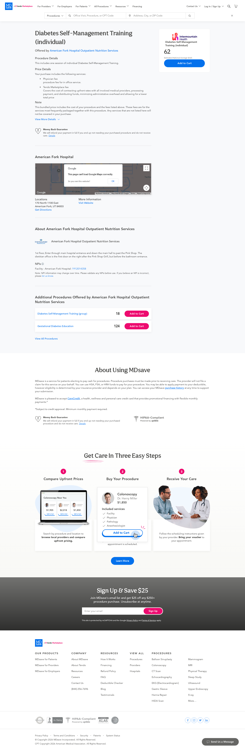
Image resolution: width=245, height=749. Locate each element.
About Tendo (78, 664)
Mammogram (195, 658)
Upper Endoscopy (198, 687)
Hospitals (135, 670)
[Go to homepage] (48, 642)
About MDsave (79, 658)
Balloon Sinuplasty (162, 658)
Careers (75, 676)
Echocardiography (162, 676)
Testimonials (107, 693)
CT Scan (156, 670)
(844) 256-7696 (79, 687)
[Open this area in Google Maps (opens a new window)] (41, 193)
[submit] (191, 15)
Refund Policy (108, 670)
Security (84, 734)
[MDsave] (18, 6)
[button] (48, 119)
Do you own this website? (79, 181)
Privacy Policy (132, 619)
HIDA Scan (158, 699)
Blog (103, 687)
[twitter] (200, 719)
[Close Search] (233, 16)
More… (192, 699)
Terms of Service (149, 619)
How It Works (108, 658)
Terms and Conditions (64, 734)
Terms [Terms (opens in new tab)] (133, 193)
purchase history (174, 387)
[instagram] (194, 719)
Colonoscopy (159, 664)
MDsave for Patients (46, 658)
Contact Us (77, 682)
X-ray (191, 693)
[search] (229, 6)
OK (113, 181)
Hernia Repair (159, 693)
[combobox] (98, 15)
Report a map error (143, 193)
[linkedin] (206, 719)
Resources (77, 670)
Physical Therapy (197, 670)
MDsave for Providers (47, 664)
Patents (97, 734)
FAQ (103, 676)
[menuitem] (46, 6)
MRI (190, 664)
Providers (135, 664)
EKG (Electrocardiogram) (165, 682)
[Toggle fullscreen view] (146, 168)
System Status (113, 734)
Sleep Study (195, 676)
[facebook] (188, 719)
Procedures (136, 658)
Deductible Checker (112, 682)
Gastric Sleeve (160, 687)
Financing (137, 6)
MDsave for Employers (47, 670)
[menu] (107, 6)
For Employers (65, 6)
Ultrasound (194, 682)
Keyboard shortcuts (103, 193)
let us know (47, 276)
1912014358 (79, 268)
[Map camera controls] (146, 188)
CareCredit (74, 398)
